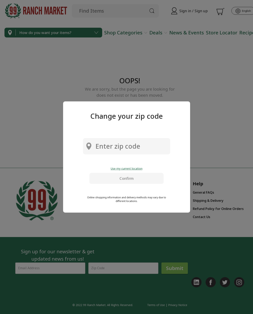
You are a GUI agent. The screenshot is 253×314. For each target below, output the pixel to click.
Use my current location (126, 168)
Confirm (126, 178)
